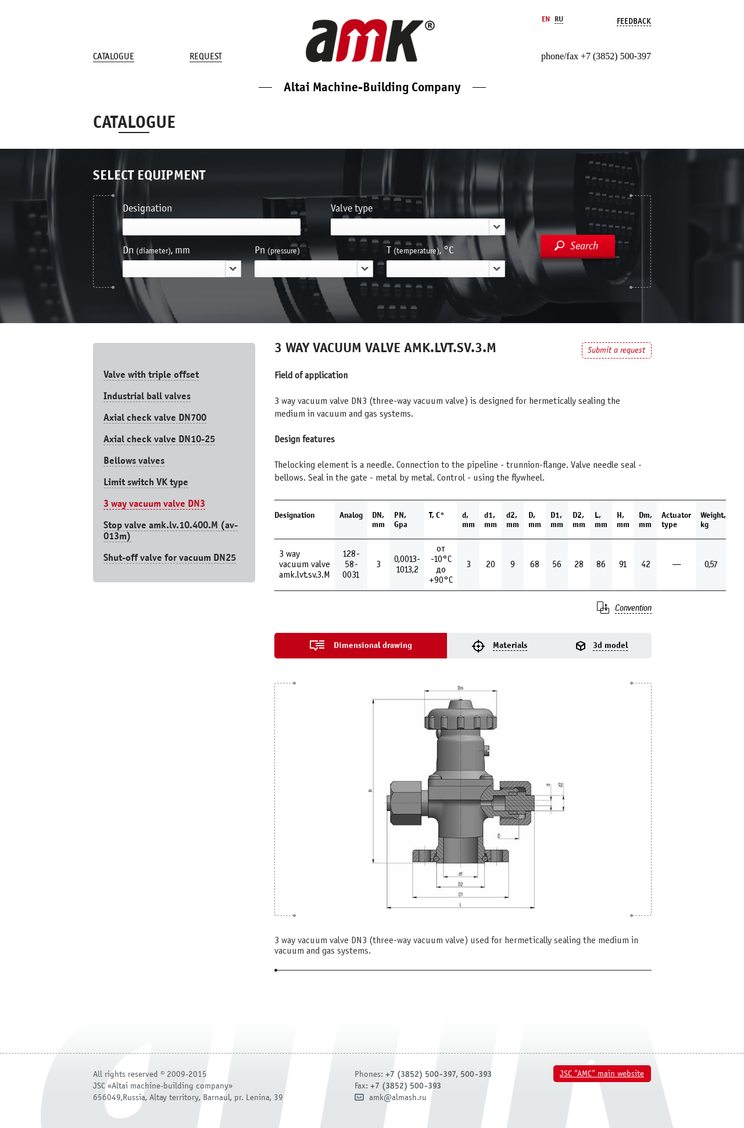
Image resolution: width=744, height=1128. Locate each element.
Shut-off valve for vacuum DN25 (169, 557)
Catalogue (113, 56)
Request (205, 56)
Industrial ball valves (147, 396)
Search (584, 245)
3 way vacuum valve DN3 (154, 503)
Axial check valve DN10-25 (159, 439)
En (546, 19)
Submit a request (616, 350)
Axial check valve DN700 (154, 417)
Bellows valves (133, 460)
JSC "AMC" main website (602, 1074)
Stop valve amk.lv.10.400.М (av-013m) (170, 531)
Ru (559, 19)
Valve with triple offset (151, 374)
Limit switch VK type (145, 482)
